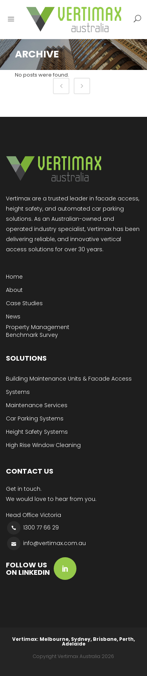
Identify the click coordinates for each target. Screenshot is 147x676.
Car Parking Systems (35, 418)
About (14, 290)
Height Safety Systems (37, 432)
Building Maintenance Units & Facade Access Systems (69, 385)
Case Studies (24, 303)
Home (14, 277)
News (13, 316)
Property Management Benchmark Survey (37, 331)
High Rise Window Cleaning (43, 445)
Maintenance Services (36, 405)
